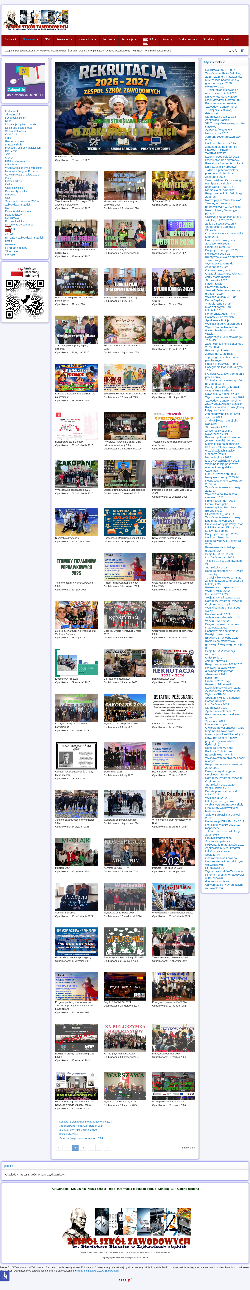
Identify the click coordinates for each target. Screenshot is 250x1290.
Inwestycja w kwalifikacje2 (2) (224, 734)
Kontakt (225, 39)
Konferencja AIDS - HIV (220, 313)
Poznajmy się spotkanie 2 (221, 630)
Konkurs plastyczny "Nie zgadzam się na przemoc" (221, 145)
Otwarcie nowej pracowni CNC (224, 727)
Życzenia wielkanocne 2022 (222, 690)
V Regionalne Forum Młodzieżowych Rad (218, 305)
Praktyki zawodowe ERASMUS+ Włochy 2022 (221, 636)
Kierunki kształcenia (16, 221)
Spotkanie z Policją (217, 320)
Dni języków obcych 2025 (221, 250)
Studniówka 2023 (216, 567)
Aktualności (29, 39)
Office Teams (12, 164)
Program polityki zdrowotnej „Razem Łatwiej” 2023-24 (222, 439)
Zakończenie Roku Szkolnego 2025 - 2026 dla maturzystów (224, 75)
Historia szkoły (13, 181)
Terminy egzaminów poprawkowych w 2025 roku (223, 205)
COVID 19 (11, 134)
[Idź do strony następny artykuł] (98, 1148)
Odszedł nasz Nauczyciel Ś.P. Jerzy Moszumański (224, 275)
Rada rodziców (13, 214)
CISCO (8, 157)
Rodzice (107, 39)
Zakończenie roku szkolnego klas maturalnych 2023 (223, 519)
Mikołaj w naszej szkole (220, 801)
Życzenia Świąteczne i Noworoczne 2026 (219, 131)
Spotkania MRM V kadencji (222, 697)
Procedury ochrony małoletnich (23, 147)
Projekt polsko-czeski (218, 684)
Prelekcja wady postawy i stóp (224, 524)
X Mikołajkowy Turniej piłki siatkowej (78, 1129)
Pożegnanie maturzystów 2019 (224, 844)
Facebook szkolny (15, 117)
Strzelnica (208, 39)
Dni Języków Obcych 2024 (222, 387)
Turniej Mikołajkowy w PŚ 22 (223, 577)
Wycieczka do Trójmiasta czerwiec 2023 (221, 495)
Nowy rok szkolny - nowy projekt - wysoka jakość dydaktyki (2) (221, 741)
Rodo (8, 121)
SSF (7, 154)
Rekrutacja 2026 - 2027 (220, 69)
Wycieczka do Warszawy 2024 (224, 397)
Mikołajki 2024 (214, 310)
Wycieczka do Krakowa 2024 (223, 323)
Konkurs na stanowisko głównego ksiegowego (220, 669)
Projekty (167, 39)
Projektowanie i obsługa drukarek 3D (220, 549)
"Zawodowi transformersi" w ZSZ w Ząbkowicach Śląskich (224, 402)
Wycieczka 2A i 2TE (218, 797)
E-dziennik (10, 39)
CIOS (47, 39)
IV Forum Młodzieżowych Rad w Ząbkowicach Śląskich (224, 449)
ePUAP (9, 234)
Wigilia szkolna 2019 (218, 787)
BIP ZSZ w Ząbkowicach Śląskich (24, 237)
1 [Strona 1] (75, 1147)
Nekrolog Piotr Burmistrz (220, 507)
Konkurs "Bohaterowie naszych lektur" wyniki (219, 753)
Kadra (8, 184)
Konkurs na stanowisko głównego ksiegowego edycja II (224, 644)
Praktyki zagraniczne (218, 837)
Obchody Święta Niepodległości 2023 (218, 455)
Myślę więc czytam (217, 724)
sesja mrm (211, 677)
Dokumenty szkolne (16, 191)
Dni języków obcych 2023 (221, 534)
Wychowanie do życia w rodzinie (23, 167)
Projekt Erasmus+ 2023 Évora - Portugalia (220, 502)
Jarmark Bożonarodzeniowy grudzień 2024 (223, 292)
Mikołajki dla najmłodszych (222, 443)
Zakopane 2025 (215, 176)
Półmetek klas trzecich (219, 317)
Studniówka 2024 (68, 1134)
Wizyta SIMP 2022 (217, 620)
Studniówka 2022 (216, 707)
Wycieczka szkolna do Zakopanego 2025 (219, 265)
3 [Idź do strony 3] (90, 1147)
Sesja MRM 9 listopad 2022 (222, 597)
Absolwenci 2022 (216, 674)
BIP (151, 39)
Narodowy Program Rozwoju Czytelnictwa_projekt (223, 602)
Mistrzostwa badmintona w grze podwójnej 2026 (222, 81)
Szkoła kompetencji (217, 841)
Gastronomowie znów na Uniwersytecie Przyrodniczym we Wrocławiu (224, 861)
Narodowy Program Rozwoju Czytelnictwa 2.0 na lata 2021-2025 (22, 174)
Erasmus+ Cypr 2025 (218, 246)
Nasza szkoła (86, 39)
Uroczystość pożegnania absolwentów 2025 (220, 242)
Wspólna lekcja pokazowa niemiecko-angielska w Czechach (221, 467)
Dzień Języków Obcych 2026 (223, 99)
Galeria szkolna (14, 187)
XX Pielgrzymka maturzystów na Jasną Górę (223, 382)
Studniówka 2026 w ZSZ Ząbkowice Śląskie (220, 118)
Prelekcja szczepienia (219, 587)
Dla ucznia (11, 151)
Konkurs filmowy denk (219, 747)
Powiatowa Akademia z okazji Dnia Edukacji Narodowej (224, 165)
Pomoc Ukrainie (215, 701)
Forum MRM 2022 (216, 594)
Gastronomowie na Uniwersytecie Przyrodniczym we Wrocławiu (224, 885)
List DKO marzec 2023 (219, 557)
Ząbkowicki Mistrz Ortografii (222, 847)
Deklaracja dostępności (18, 127)
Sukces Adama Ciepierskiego (224, 180)
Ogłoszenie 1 (213, 657)
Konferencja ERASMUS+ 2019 (224, 821)
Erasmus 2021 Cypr (218, 681)
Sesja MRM (212, 854)
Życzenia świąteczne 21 (220, 711)
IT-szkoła (10, 194)
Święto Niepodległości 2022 (222, 617)
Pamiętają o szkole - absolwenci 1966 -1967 (220, 185)
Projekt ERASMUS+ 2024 (221, 363)
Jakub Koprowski (216, 660)
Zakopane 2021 (215, 721)
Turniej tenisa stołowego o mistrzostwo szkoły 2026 (221, 91)
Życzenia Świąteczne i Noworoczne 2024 (81, 1138)
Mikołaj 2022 (213, 584)
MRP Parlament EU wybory (222, 527)
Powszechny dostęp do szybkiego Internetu (220, 772)
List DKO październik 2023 (222, 460)
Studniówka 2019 (216, 867)
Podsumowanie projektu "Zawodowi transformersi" (221, 105)
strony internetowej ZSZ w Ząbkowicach (97, 1270)
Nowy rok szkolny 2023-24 (222, 477)
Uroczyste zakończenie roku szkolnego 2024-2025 (223, 218)
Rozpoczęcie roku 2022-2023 (224, 664)
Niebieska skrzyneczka (219, 190)
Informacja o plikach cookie (20, 124)
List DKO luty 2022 (217, 704)
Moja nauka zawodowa (219, 731)
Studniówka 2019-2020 (220, 784)
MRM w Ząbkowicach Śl (17, 161)
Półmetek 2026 (214, 86)
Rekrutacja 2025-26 (217, 253)
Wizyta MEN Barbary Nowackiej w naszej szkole (222, 392)
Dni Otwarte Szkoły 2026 (221, 96)
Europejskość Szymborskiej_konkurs (219, 512)
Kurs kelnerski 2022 (217, 614)
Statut (8, 240)
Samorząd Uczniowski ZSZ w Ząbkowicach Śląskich (22, 203)
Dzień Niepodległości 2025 (222, 156)
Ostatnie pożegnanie (218, 270)
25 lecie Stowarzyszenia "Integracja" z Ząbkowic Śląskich (220, 227)
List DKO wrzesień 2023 (220, 473)
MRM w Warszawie (217, 851)
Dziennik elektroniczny (18, 211)
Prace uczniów (64, 39)
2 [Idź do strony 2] (83, 1147)
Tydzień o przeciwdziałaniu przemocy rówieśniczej (222, 171)
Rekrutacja (127, 39)
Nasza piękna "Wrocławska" (223, 200)
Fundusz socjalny (188, 39)
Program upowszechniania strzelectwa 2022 (222, 626)
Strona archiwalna (15, 131)
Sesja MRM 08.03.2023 (220, 554)
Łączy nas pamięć (216, 530)
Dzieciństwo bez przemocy (222, 160)
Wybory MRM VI (215, 694)
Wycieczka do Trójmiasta (221, 327)
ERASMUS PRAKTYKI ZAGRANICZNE (219, 151)
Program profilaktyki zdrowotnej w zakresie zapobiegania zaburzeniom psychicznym (222, 355)
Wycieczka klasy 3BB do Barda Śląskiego (220, 298)
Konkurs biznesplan (217, 537)
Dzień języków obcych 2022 (223, 687)
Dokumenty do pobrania (19, 224)
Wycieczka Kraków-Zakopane (224, 871)
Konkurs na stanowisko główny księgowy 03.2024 (85, 1121)
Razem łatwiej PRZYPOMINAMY (217, 285)
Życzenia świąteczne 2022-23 (224, 580)
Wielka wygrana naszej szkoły (224, 804)
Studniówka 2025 (216, 280)
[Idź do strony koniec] (107, 1148)
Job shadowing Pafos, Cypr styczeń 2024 (81, 1125)
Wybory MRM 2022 (217, 590)
